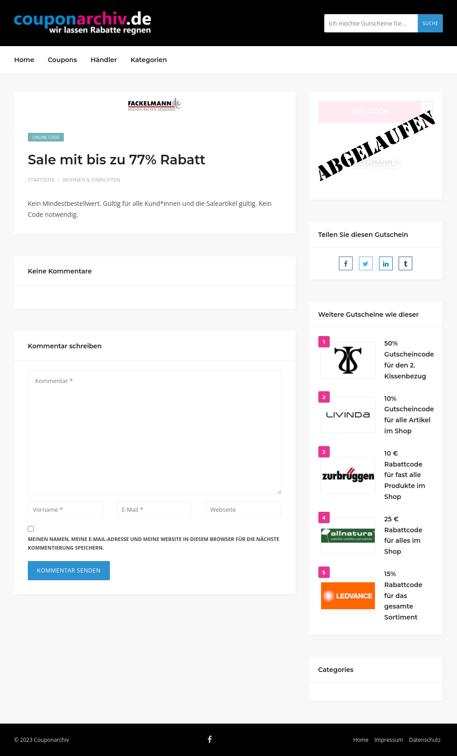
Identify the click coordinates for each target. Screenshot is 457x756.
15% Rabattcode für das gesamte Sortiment (403, 595)
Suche (430, 23)
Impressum (388, 739)
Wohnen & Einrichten (91, 179)
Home (24, 60)
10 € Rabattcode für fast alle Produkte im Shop (405, 475)
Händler (104, 60)
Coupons (62, 60)
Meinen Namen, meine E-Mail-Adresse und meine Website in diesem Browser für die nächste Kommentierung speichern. (153, 543)
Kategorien (148, 60)
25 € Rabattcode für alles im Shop (403, 535)
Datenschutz (425, 739)
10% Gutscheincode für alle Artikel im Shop (409, 414)
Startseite (41, 179)
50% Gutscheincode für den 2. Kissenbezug (409, 359)
